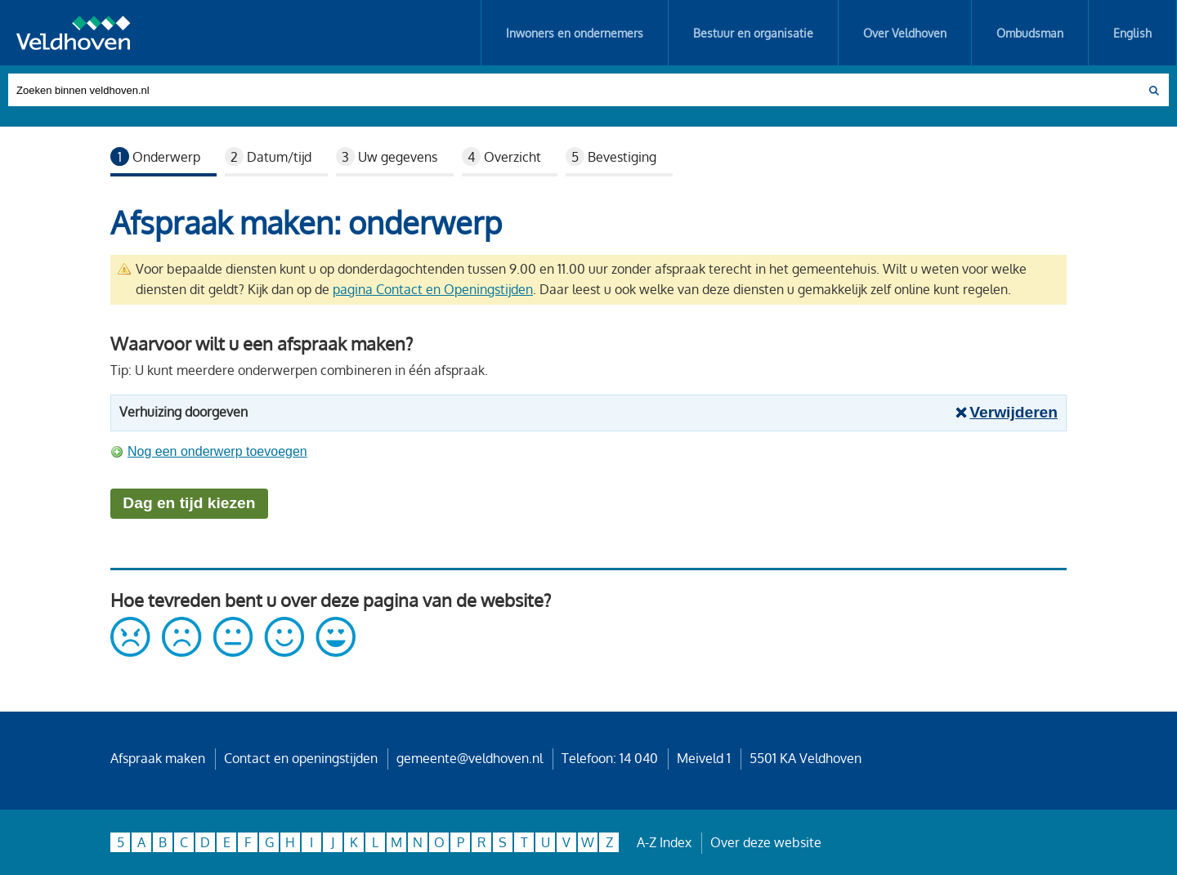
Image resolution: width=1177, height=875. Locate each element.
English (1132, 32)
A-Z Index (664, 842)
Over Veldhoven (905, 32)
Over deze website (765, 842)
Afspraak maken (157, 758)
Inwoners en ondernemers (574, 32)
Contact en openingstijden (301, 758)
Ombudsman (1029, 32)
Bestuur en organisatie (753, 32)
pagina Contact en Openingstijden (433, 289)
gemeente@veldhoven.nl (469, 758)
